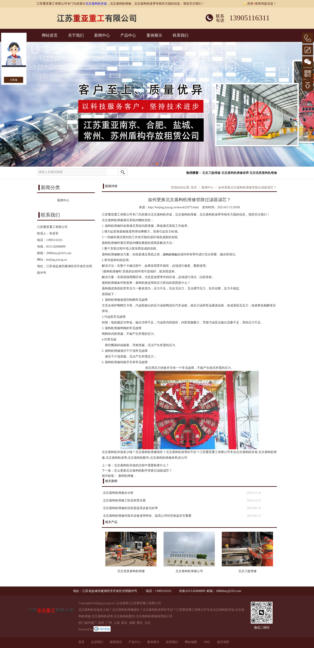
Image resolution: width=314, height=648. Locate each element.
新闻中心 (102, 35)
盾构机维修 (125, 475)
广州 (109, 622)
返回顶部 (223, 642)
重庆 (140, 622)
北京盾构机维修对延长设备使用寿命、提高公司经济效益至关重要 (147, 515)
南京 (124, 622)
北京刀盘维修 (211, 172)
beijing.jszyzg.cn (56, 259)
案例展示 (154, 35)
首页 (194, 187)
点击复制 (122, 603)
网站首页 (50, 35)
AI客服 (14, 79)
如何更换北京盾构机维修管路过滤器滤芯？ (247, 187)
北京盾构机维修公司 (189, 571)
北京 (148, 622)
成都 (132, 622)
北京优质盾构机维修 (263, 172)
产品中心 (128, 35)
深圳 (101, 622)
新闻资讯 (116, 642)
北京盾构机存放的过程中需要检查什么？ (141, 465)
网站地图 (191, 642)
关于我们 (76, 35)
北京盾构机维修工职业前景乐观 (124, 500)
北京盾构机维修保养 (235, 172)
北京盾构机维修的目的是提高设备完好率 (130, 508)
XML (206, 642)
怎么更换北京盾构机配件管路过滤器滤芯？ (143, 470)
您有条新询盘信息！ (259, 3)
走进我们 (97, 642)
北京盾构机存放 (96, 3)
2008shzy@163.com (58, 253)
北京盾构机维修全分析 (118, 492)
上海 (117, 622)
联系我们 (180, 35)
